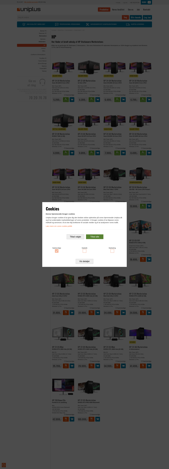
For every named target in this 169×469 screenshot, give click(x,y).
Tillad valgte (75, 237)
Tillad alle (94, 237)
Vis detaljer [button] (84, 262)
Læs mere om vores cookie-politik (59, 226)
